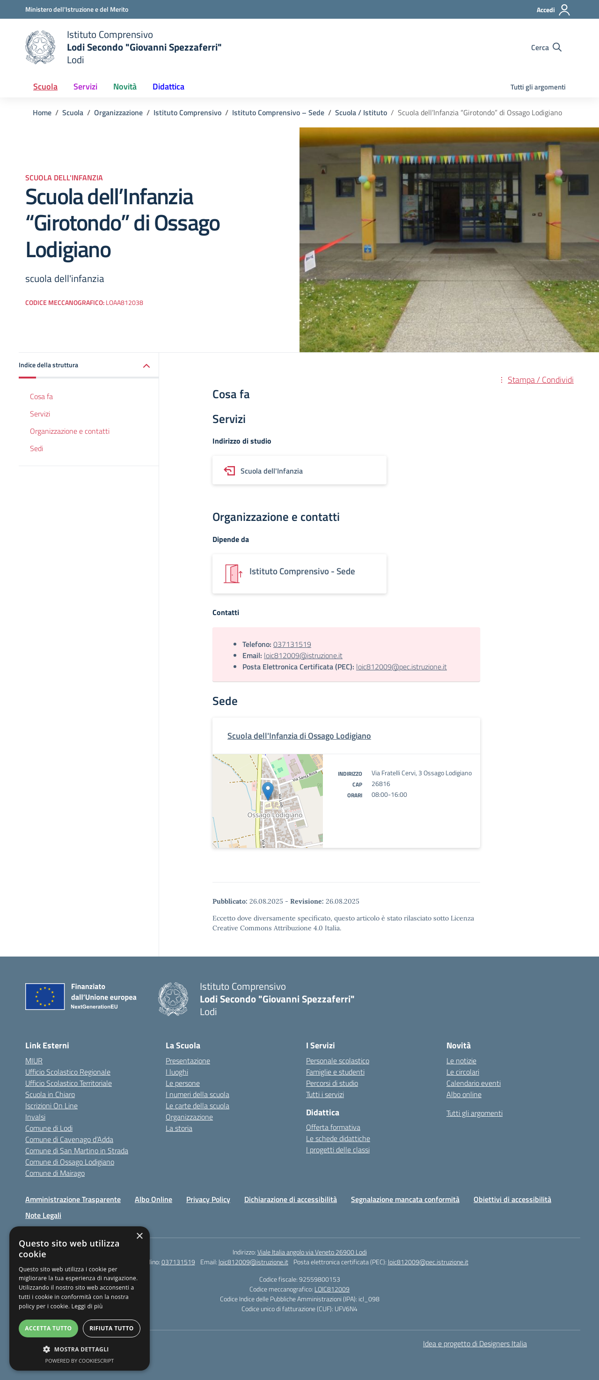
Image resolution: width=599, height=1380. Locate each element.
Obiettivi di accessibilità (512, 1199)
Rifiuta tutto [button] (111, 1328)
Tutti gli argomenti (538, 87)
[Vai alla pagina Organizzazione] (118, 112)
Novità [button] (125, 86)
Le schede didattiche (338, 1138)
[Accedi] (554, 10)
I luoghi (177, 1071)
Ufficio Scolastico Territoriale (68, 1083)
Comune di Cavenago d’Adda (69, 1139)
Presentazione (188, 1060)
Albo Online (153, 1199)
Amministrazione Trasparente (73, 1199)
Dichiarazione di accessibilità (290, 1199)
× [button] (139, 1236)
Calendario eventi (473, 1083)
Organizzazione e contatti (70, 431)
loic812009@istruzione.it (303, 655)
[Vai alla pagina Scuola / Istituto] (361, 112)
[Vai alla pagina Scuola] (72, 112)
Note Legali (43, 1215)
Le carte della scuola (197, 1105)
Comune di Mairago (55, 1173)
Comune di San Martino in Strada (76, 1150)
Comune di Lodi (49, 1128)
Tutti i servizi (325, 1094)
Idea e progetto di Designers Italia (475, 1343)
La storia (179, 1128)
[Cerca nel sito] (546, 47)
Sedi (36, 448)
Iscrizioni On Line (51, 1105)
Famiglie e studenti (335, 1071)
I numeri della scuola (197, 1094)
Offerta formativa (333, 1127)
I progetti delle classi (338, 1149)
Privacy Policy (208, 1199)
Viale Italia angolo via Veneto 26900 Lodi (312, 1252)
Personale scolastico (337, 1060)
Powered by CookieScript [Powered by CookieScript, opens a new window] (79, 1360)
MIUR (34, 1060)
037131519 (292, 644)
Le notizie (461, 1060)
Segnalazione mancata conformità (405, 1199)
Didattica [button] (168, 86)
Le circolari (462, 1071)
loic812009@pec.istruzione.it (401, 666)
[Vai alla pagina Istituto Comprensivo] (187, 112)
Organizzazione (189, 1116)
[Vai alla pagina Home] (42, 112)
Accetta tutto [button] (48, 1328)
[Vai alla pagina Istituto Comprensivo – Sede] (278, 112)
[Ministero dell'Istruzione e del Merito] (76, 9)
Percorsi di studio (332, 1083)
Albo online (464, 1094)
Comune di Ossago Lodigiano (69, 1161)
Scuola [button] (45, 86)
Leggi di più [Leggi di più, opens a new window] (87, 1306)
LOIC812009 (332, 1289)
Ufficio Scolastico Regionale (67, 1071)
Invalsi (35, 1116)
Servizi (40, 413)
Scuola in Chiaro (50, 1094)
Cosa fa (41, 396)
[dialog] (79, 1298)
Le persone (183, 1083)
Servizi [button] (85, 86)
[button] (89, 365)
